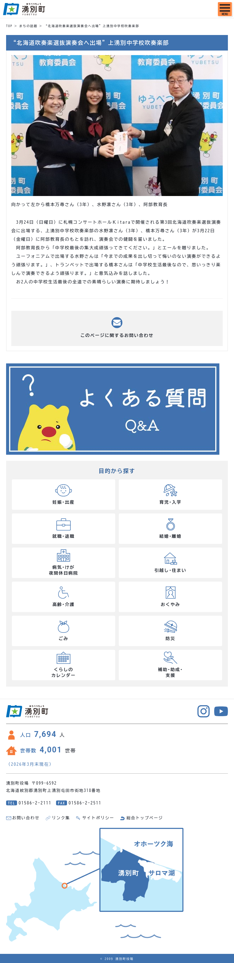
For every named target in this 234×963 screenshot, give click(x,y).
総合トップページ (144, 818)
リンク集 (61, 818)
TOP (9, 25)
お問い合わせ (26, 818)
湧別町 (24, 9)
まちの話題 (28, 25)
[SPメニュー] (224, 9)
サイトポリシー (98, 818)
